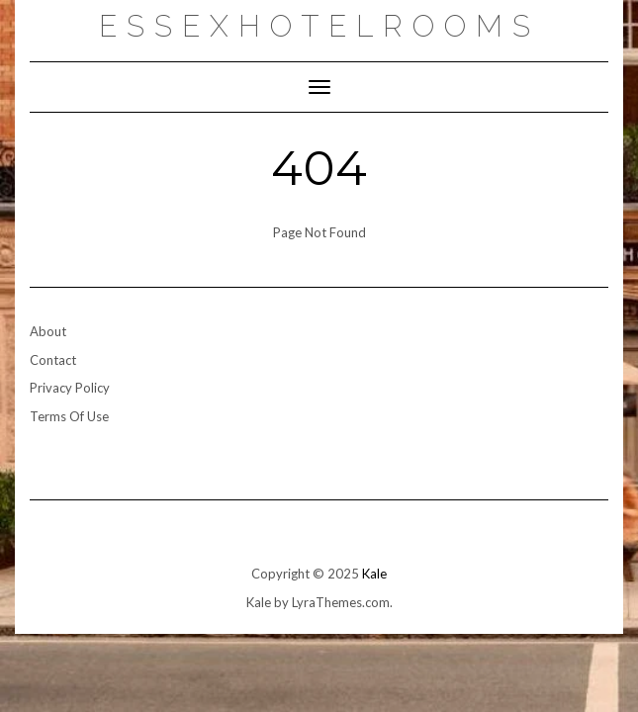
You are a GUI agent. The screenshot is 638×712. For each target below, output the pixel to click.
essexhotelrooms (319, 26)
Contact (53, 360)
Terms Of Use (69, 416)
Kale (374, 573)
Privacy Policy (70, 388)
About (48, 331)
